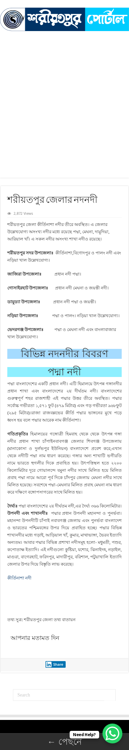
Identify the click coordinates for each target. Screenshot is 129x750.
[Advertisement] (64, 113)
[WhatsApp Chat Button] (112, 733)
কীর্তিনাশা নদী (19, 578)
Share (54, 664)
